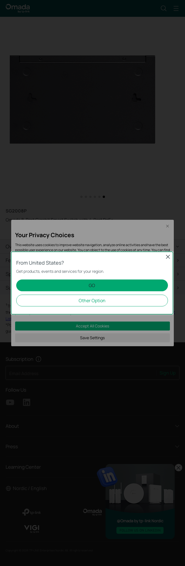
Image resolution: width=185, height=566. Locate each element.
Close (168, 257)
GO (92, 285)
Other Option (92, 300)
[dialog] (92, 283)
